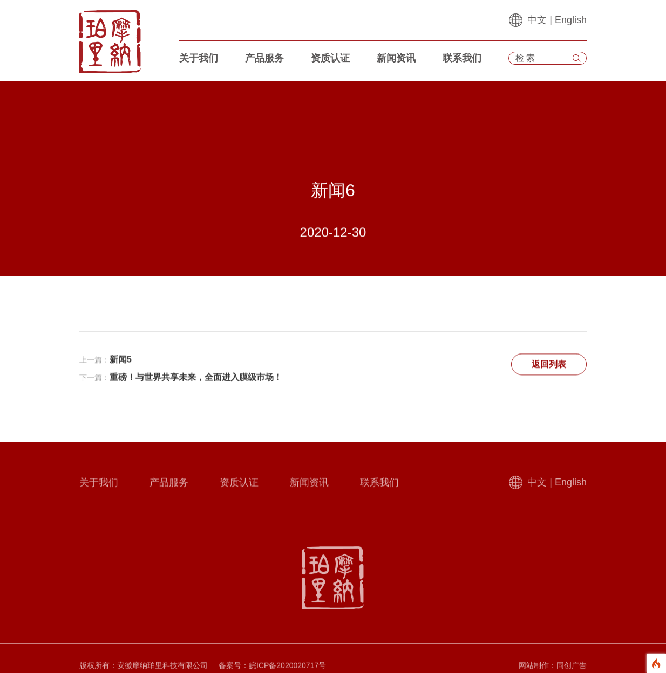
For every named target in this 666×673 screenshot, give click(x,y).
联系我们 (462, 58)
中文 (537, 20)
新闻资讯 (396, 58)
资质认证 (330, 58)
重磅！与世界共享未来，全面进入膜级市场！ (196, 378)
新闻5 (121, 360)
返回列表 (549, 365)
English (571, 20)
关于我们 (198, 58)
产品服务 (264, 58)
